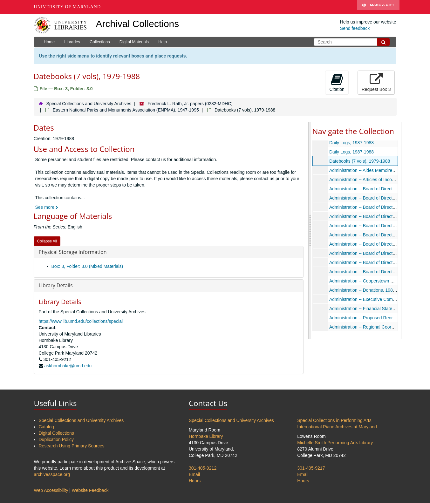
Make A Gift (378, 7)
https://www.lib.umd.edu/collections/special (81, 321)
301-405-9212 (202, 468)
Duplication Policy (56, 439)
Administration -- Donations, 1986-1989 (367, 290)
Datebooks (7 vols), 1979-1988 (359, 161)
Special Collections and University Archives (88, 103)
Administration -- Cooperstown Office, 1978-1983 (377, 280)
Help (162, 41)
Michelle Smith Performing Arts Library (335, 442)
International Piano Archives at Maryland (337, 426)
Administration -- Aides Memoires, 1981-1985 (373, 170)
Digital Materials (134, 41)
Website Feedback (90, 490)
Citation (336, 82)
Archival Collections (137, 23)
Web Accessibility (51, 490)
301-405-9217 (311, 468)
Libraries (72, 41)
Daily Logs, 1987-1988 (351, 142)
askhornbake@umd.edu (68, 365)
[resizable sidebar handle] (310, 230)
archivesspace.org (52, 474)
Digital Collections (56, 433)
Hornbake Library (206, 436)
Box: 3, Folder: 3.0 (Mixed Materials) (87, 266)
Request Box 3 (376, 82)
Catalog (46, 426)
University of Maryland (67, 6)
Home (49, 41)
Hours (195, 480)
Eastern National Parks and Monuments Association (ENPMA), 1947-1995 (126, 109)
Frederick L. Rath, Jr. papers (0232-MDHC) (190, 103)
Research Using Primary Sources (72, 445)
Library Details (56, 285)
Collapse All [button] (47, 241)
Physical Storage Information (73, 251)
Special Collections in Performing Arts (334, 420)
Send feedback (355, 28)
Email (194, 474)
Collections (100, 41)
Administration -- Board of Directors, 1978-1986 (375, 188)
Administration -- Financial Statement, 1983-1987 (377, 308)
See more (46, 207)
